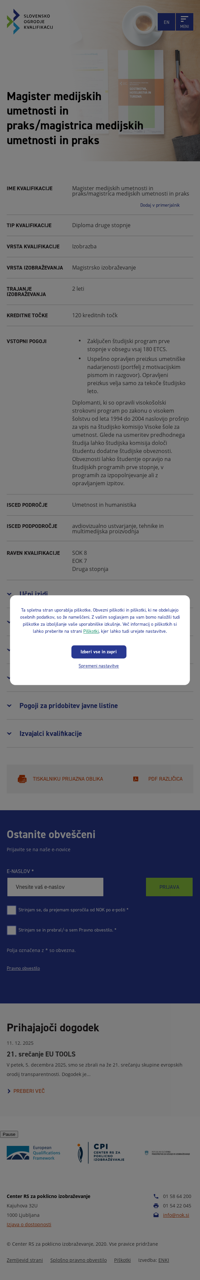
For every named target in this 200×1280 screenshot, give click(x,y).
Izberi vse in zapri (99, 652)
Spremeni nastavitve (99, 666)
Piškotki (91, 631)
